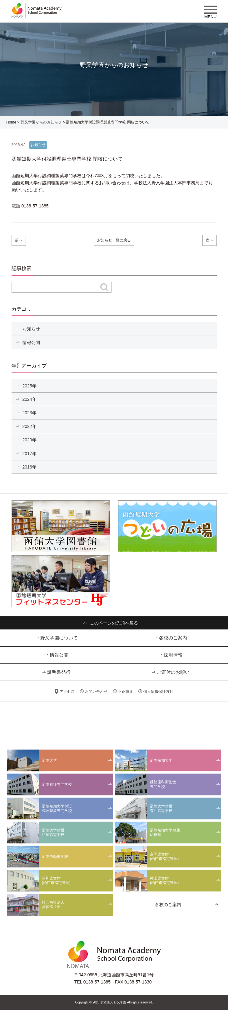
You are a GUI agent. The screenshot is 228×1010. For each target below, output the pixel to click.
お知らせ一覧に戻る (114, 240)
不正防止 (125, 691)
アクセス (67, 691)
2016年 (29, 466)
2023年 (29, 412)
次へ (209, 240)
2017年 (29, 453)
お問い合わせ (96, 691)
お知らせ (31, 328)
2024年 (29, 399)
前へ (18, 240)
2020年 (29, 439)
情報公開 (31, 342)
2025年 (29, 385)
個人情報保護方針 (158, 691)
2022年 (29, 426)
